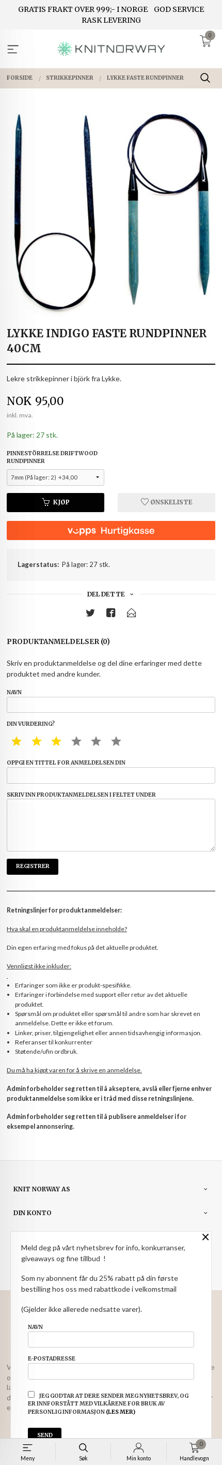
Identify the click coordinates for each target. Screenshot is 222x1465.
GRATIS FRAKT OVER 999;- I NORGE (83, 9)
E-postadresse (111, 1367)
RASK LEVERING (111, 20)
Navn (111, 701)
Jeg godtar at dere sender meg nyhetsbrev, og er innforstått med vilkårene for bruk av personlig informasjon (108, 1403)
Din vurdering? (31, 724)
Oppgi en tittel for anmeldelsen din (111, 771)
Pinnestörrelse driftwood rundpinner (52, 457)
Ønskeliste (167, 502)
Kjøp (56, 502)
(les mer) (120, 1412)
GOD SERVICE (179, 9)
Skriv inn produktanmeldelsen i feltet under (111, 821)
